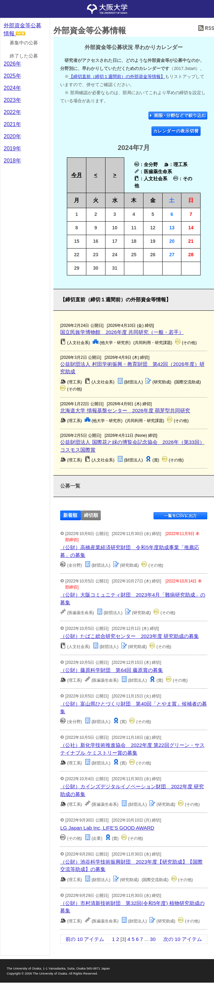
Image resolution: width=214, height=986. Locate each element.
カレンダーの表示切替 (176, 131)
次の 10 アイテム (182, 939)
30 (153, 939)
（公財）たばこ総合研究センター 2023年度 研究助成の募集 (129, 636)
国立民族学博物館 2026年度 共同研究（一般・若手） (122, 332)
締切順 (91, 515)
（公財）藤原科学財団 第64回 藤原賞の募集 (111, 670)
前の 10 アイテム (85, 939)
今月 (76, 175)
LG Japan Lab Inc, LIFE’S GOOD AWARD (107, 828)
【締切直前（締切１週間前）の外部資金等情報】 (117, 76)
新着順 (70, 515)
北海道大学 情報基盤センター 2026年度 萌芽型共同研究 (125, 410)
